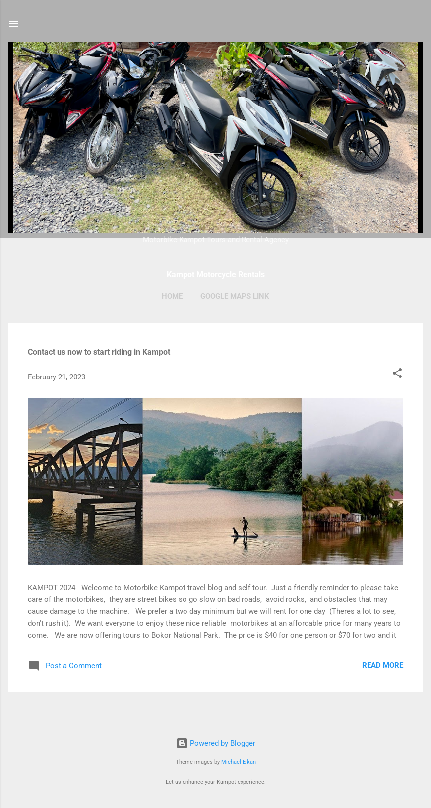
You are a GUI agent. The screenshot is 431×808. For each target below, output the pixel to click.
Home (172, 296)
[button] (397, 374)
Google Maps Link (234, 296)
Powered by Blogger (215, 743)
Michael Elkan (238, 762)
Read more (382, 665)
